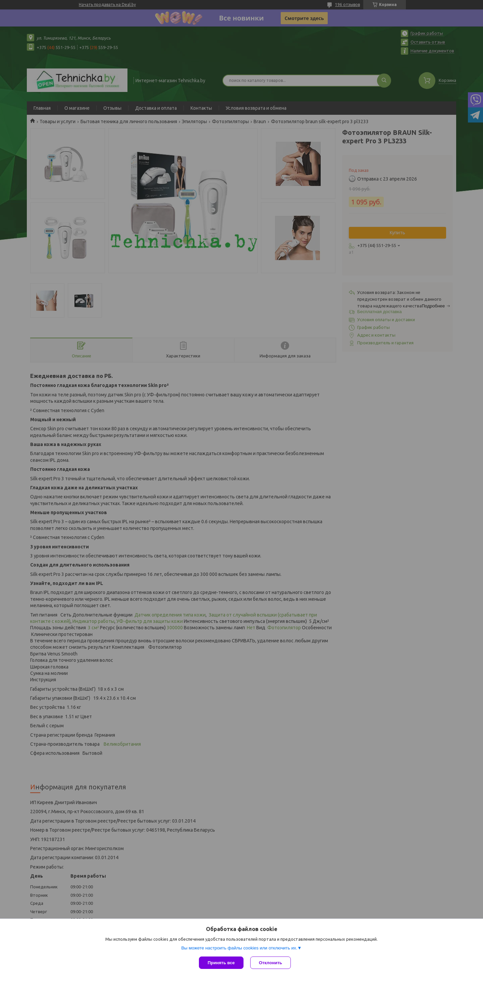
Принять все (221, 962)
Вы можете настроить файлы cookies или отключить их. (239, 947)
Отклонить (270, 962)
